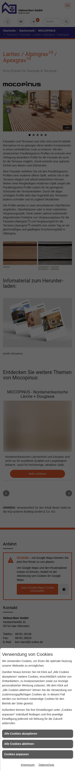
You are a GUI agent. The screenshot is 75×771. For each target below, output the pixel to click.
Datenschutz (46, 764)
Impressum (28, 764)
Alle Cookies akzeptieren (20, 733)
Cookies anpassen (16, 754)
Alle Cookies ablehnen (19, 743)
